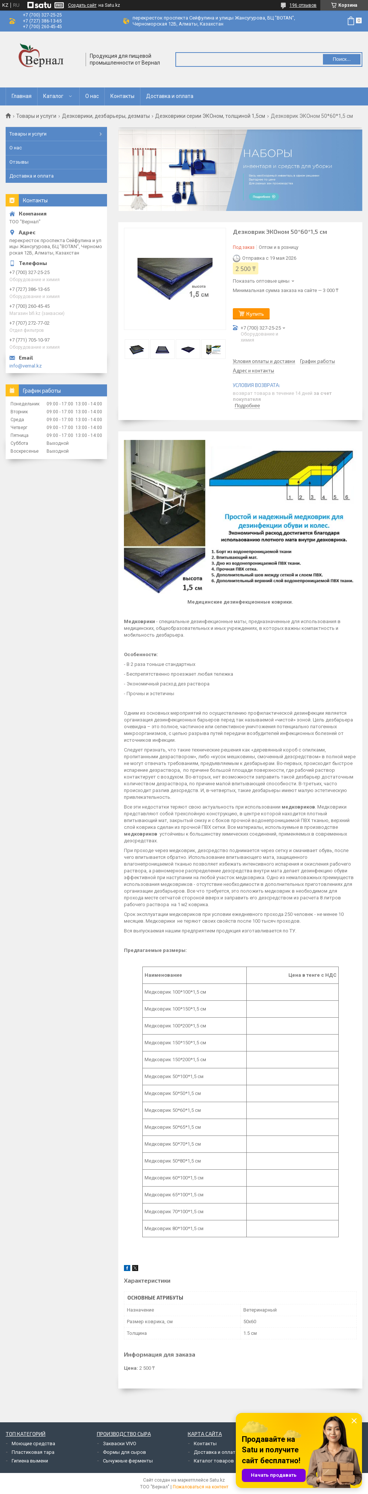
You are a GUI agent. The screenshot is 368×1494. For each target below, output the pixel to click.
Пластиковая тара (33, 1452)
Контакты (122, 96)
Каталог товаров (214, 1461)
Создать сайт (82, 5)
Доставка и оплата (169, 96)
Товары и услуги (36, 116)
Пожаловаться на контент (200, 1486)
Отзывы (19, 162)
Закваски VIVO (119, 1443)
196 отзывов (303, 5)
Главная (22, 96)
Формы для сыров (124, 1452)
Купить (255, 313)
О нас (92, 96)
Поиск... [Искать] (342, 59)
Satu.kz (217, 1480)
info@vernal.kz (25, 366)
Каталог (53, 96)
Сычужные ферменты (128, 1461)
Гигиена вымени (30, 1461)
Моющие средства (33, 1443)
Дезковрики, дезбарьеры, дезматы (106, 116)
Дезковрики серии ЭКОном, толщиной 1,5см (210, 116)
